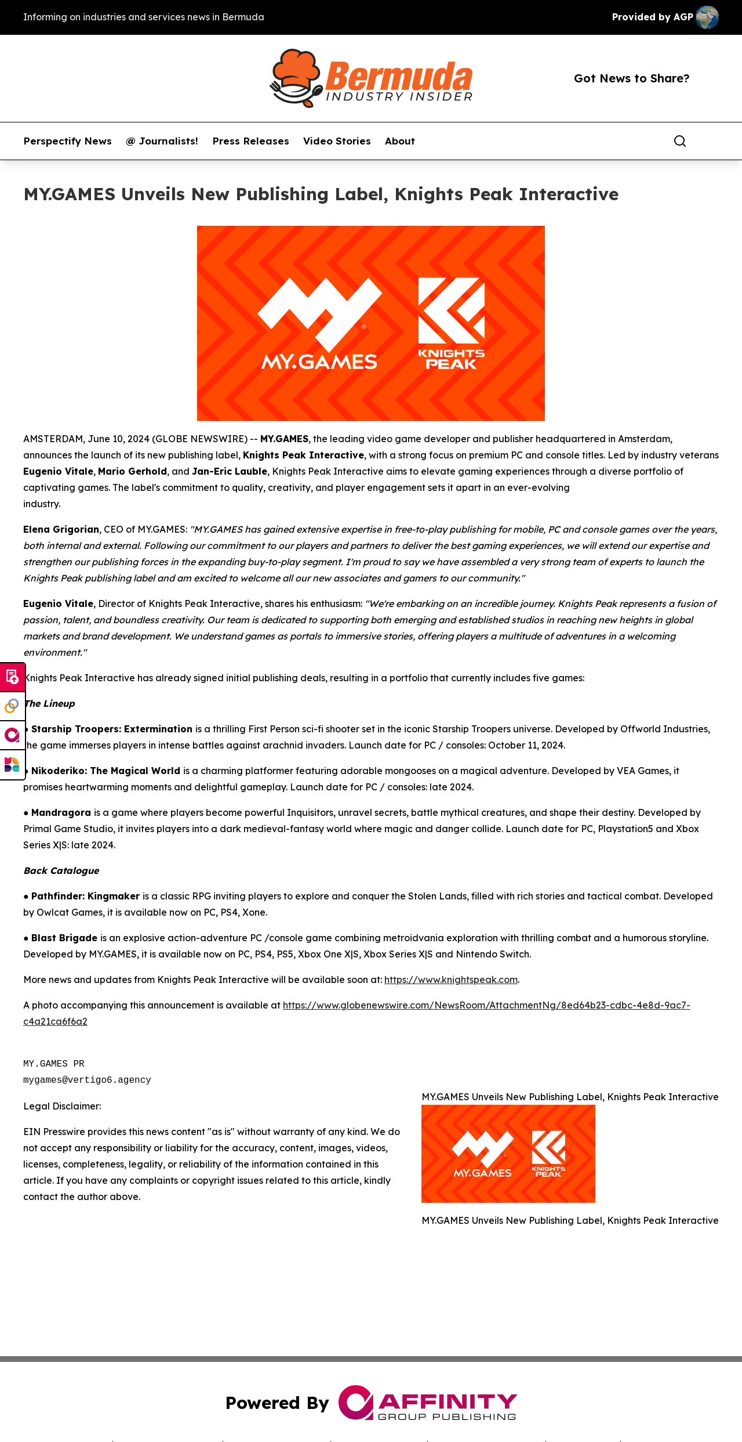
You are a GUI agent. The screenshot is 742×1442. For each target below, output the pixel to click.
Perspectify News (67, 141)
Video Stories (337, 141)
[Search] (680, 141)
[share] (711, 141)
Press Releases (250, 141)
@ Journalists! (162, 141)
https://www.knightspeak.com (451, 979)
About (400, 141)
